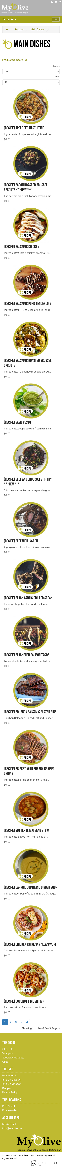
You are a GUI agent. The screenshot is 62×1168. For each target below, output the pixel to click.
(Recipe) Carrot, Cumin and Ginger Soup (30, 887)
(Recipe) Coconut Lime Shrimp (24, 1001)
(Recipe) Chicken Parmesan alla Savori (30, 944)
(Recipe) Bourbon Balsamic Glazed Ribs (30, 712)
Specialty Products (13, 1057)
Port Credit (8, 1106)
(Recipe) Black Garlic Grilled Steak (28, 598)
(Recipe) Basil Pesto (17, 422)
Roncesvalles (10, 1110)
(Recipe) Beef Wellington (21, 541)
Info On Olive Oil (11, 1079)
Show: (57, 76)
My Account (9, 1124)
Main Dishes (38, 29)
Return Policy (10, 1092)
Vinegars (7, 1053)
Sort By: (56, 66)
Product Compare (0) (14, 59)
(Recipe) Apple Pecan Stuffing (24, 128)
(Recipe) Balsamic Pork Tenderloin (27, 303)
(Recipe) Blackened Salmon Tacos (26, 655)
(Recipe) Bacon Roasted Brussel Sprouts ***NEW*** (25, 187)
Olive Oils (7, 1049)
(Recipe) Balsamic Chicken (21, 246)
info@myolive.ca (12, 1128)
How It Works (10, 1075)
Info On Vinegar (11, 1083)
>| (27, 1022)
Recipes (19, 29)
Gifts (5, 1061)
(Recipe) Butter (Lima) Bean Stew (26, 830)
